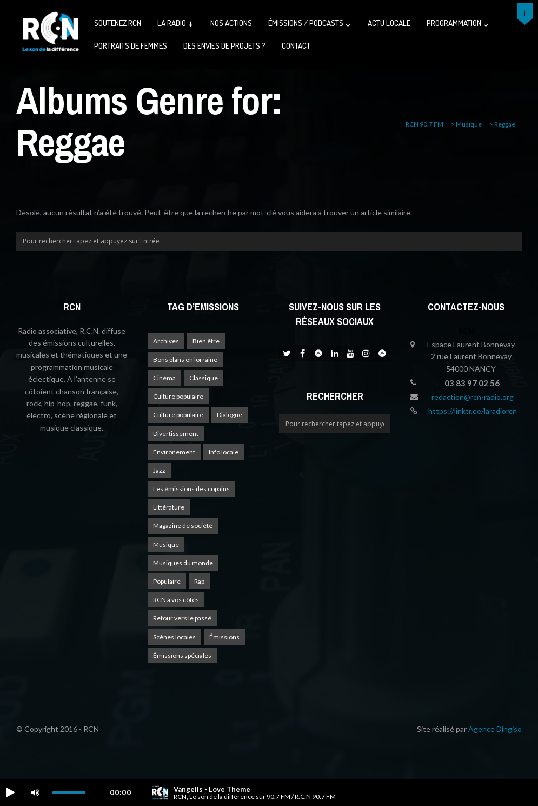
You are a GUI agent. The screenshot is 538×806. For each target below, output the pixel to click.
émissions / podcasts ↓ (309, 23)
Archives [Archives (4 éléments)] (166, 341)
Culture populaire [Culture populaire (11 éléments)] (178, 415)
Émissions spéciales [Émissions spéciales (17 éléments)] (182, 655)
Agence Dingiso (495, 729)
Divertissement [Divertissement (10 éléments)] (175, 434)
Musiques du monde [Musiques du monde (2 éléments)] (183, 563)
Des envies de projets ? (224, 46)
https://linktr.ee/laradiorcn (472, 410)
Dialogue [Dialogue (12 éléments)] (229, 415)
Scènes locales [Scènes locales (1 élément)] (174, 637)
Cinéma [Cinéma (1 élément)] (164, 378)
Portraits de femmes (130, 46)
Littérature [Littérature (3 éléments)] (168, 507)
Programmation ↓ (458, 23)
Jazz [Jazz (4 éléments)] (159, 470)
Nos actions (231, 23)
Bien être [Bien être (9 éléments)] (206, 341)
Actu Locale (389, 23)
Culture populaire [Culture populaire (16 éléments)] (178, 396)
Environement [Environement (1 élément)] (174, 452)
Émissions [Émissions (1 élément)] (224, 637)
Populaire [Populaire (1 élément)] (167, 581)
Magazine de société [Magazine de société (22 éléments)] (182, 525)
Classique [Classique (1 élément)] (203, 378)
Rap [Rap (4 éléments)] (199, 581)
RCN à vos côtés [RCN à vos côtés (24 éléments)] (176, 600)
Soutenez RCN (117, 23)
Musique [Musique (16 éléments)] (166, 544)
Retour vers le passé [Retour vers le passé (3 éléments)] (182, 618)
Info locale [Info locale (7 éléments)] (223, 452)
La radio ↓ (175, 23)
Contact (296, 46)
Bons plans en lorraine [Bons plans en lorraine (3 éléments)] (185, 359)
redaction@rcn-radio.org (472, 396)
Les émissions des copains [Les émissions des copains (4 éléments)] (191, 489)
